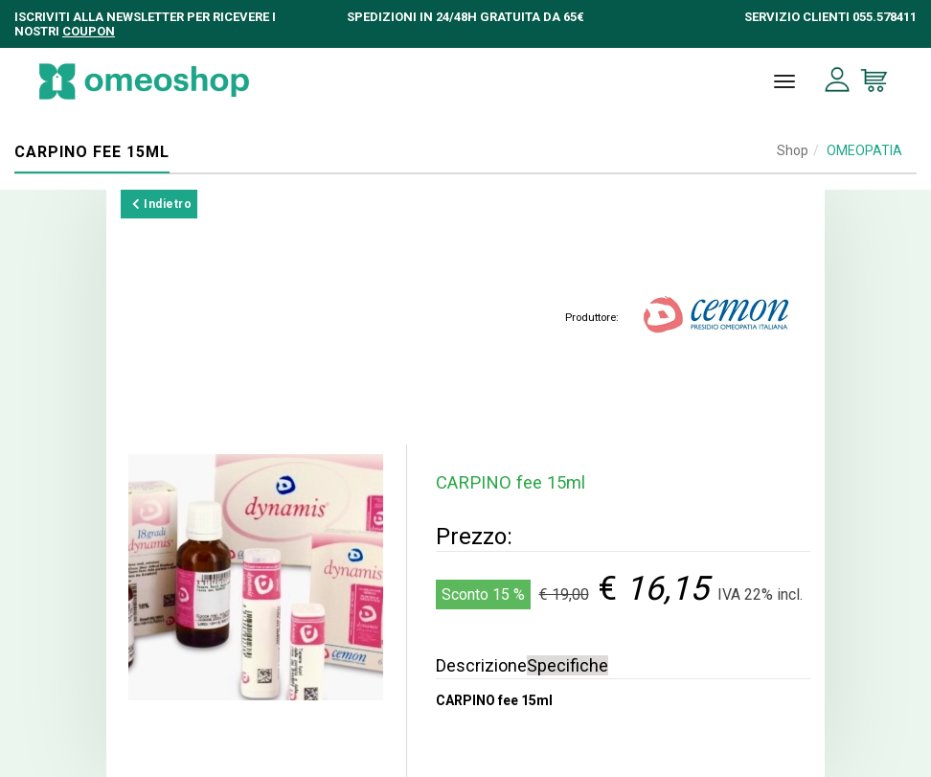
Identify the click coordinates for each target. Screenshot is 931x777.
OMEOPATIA (864, 150)
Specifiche (567, 665)
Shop (792, 150)
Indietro (162, 204)
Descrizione (481, 665)
